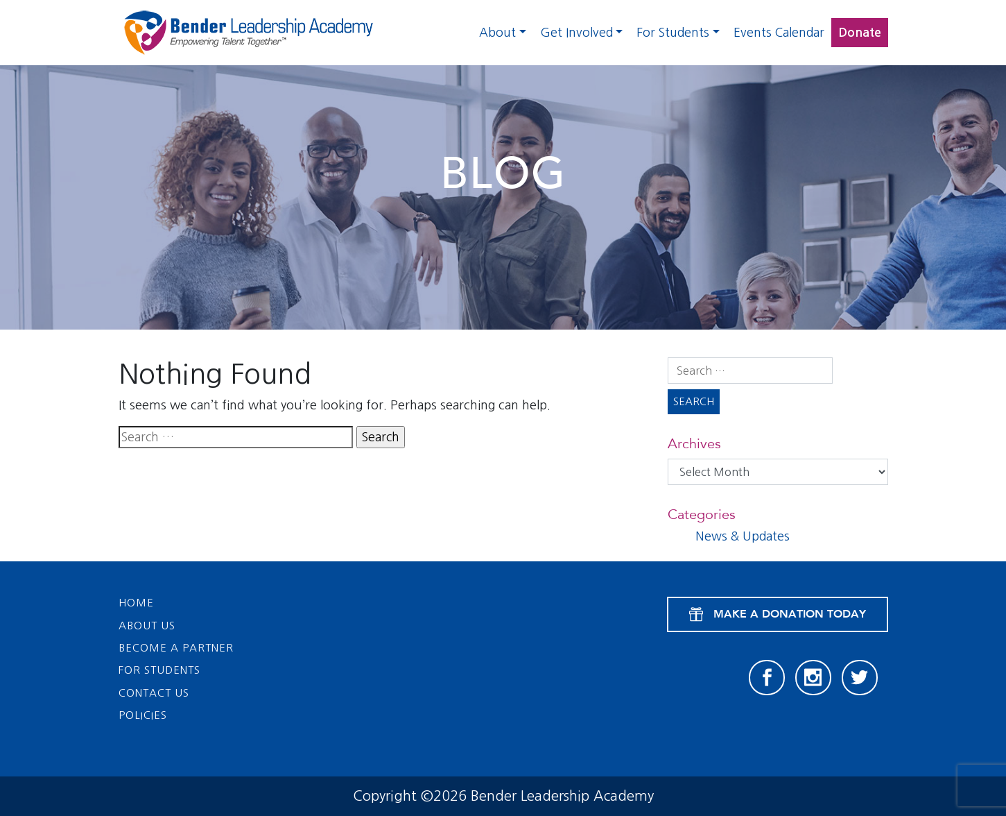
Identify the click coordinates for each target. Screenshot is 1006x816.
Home (136, 602)
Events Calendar (779, 32)
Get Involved (576, 32)
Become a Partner (176, 648)
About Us (147, 625)
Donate (859, 32)
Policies (143, 715)
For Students (672, 32)
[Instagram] (813, 678)
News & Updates (742, 536)
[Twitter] (860, 678)
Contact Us (154, 693)
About (497, 32)
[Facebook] (767, 678)
